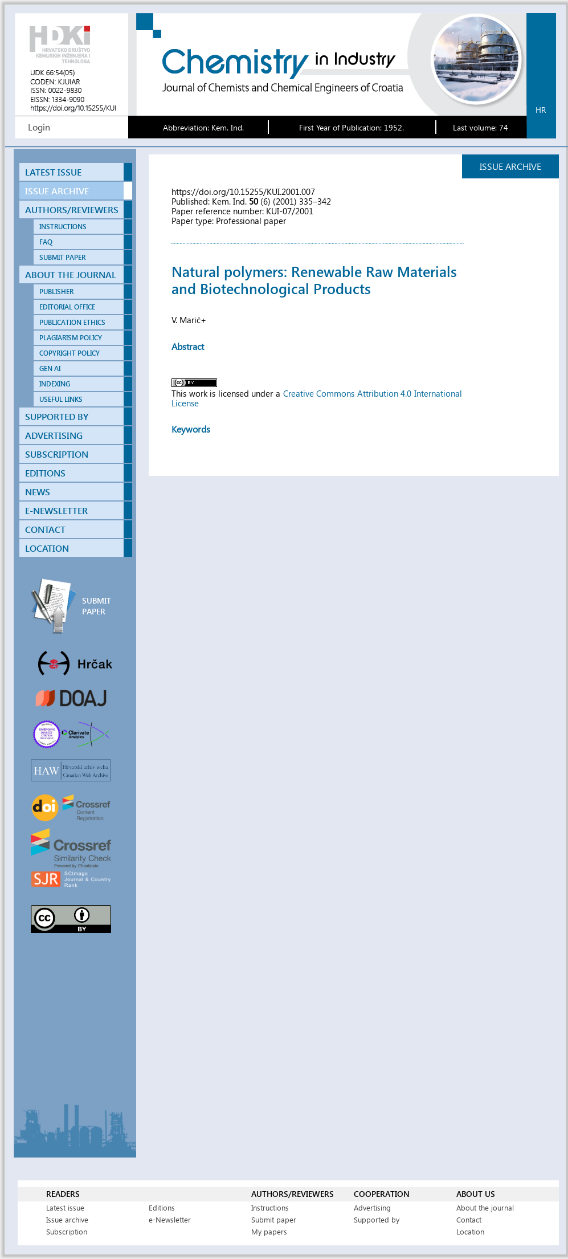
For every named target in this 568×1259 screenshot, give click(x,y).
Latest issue (65, 1207)
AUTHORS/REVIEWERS (71, 209)
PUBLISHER (56, 291)
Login (39, 127)
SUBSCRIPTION (56, 454)
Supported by (376, 1219)
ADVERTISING (54, 435)
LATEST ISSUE (53, 172)
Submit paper (273, 1219)
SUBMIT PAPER (62, 257)
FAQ (45, 242)
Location (470, 1231)
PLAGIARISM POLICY (70, 337)
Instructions (270, 1207)
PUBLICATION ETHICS (72, 322)
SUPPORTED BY (56, 416)
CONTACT (45, 529)
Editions (162, 1207)
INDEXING (54, 384)
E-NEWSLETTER (56, 510)
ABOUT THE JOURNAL (70, 274)
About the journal (485, 1207)
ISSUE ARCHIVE (57, 191)
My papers (269, 1231)
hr (541, 109)
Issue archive (67, 1219)
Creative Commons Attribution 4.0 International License (316, 398)
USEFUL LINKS (61, 399)
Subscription (66, 1231)
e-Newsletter (170, 1219)
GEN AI (49, 368)
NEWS (37, 492)
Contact (468, 1219)
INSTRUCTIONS (63, 226)
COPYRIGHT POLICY (69, 353)
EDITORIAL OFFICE (67, 307)
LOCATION (47, 548)
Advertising (372, 1207)
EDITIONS (45, 473)
